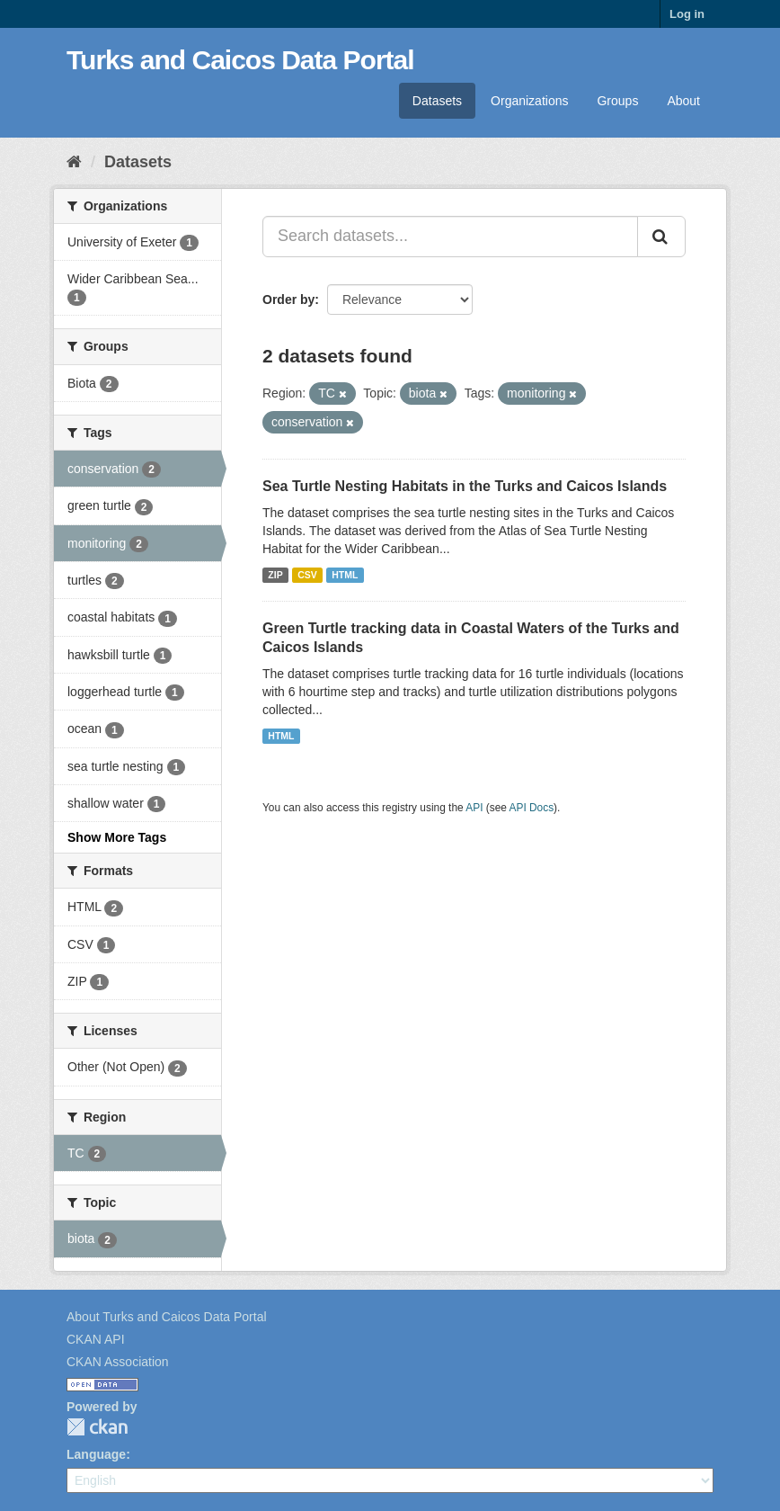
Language (96, 1454)
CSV (307, 574)
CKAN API (95, 1339)
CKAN (97, 1426)
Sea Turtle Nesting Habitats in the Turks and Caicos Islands (464, 486)
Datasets (437, 101)
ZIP (275, 574)
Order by (288, 299)
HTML (345, 574)
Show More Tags (116, 837)
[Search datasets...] (450, 236)
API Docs (532, 807)
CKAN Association (117, 1362)
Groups (617, 101)
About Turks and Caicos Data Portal (166, 1317)
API (474, 807)
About (683, 101)
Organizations (529, 101)
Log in (687, 14)
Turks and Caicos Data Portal (240, 60)
